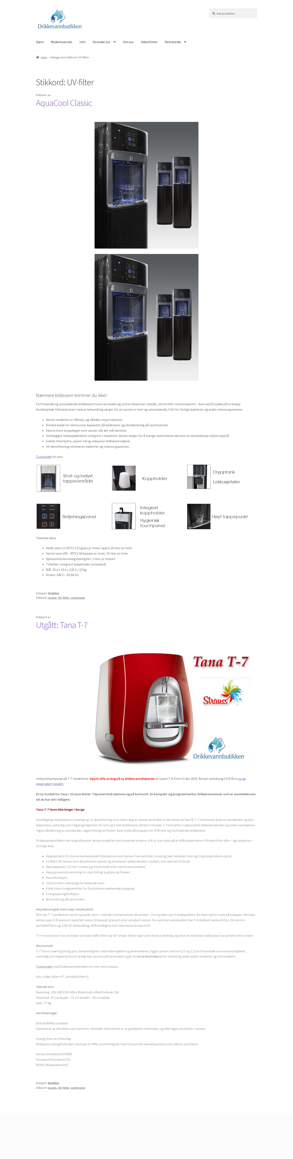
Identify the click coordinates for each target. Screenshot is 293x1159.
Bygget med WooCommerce (75, 1135)
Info (83, 42)
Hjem (40, 42)
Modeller (53, 593)
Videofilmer (149, 42)
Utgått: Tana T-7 (61, 624)
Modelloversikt (61, 42)
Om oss (128, 42)
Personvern (44, 1135)
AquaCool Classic (64, 102)
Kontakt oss (101, 42)
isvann (52, 598)
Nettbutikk (173, 42)
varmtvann (78, 598)
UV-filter (63, 598)
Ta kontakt (44, 457)
